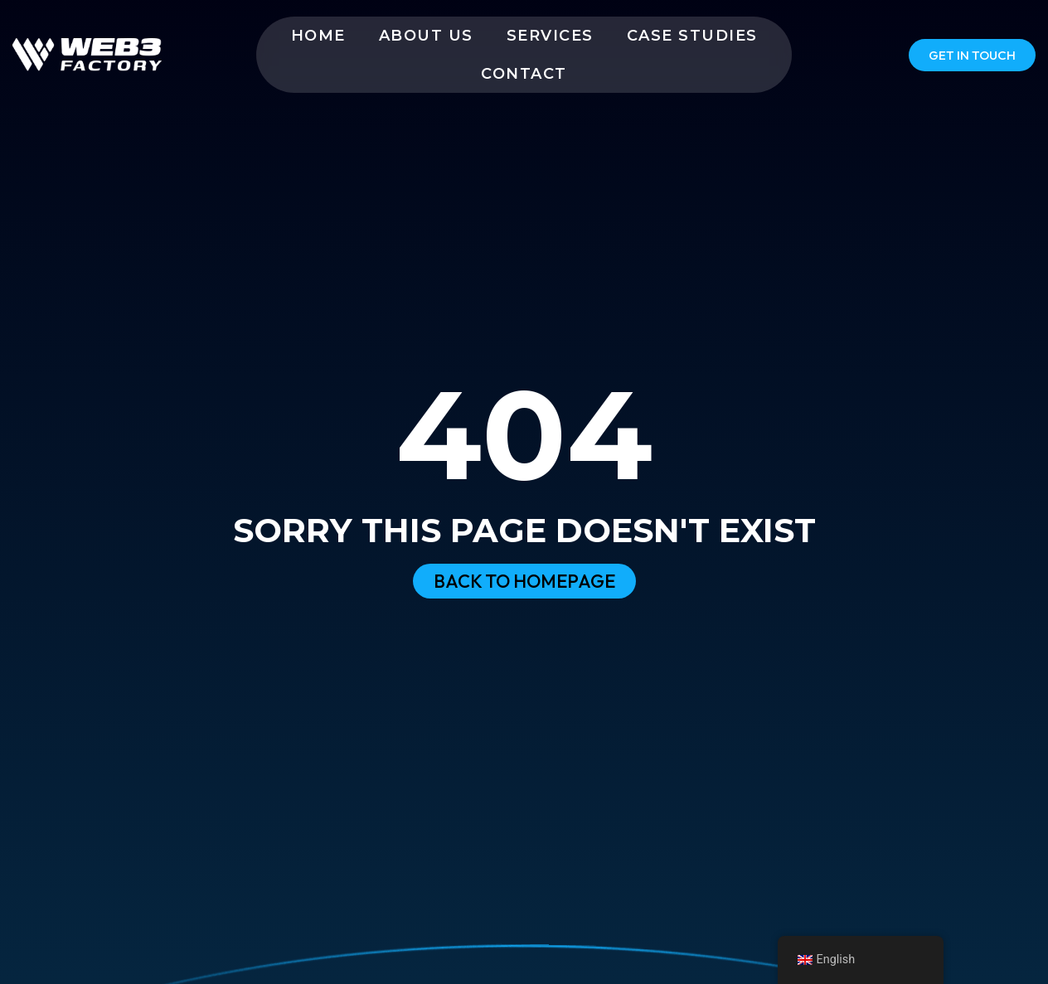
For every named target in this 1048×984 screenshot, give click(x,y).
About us (426, 36)
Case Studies (692, 36)
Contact (524, 74)
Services (550, 36)
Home (318, 36)
